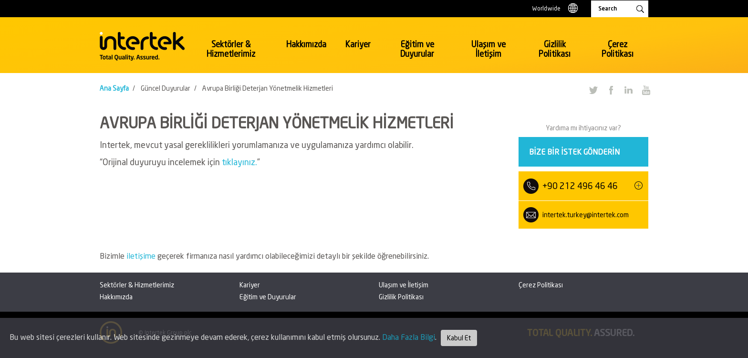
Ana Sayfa (114, 88)
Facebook (610, 90)
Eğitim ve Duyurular (417, 49)
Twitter (593, 90)
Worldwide (546, 8)
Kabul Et (459, 338)
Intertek (142, 46)
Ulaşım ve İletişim (488, 49)
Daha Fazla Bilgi (408, 336)
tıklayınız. (239, 162)
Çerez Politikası (618, 49)
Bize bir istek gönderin (574, 151)
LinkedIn (628, 90)
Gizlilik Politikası (555, 49)
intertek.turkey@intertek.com (585, 215)
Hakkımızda (306, 44)
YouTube (646, 90)
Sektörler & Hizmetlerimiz (231, 49)
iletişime (141, 255)
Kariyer (358, 44)
